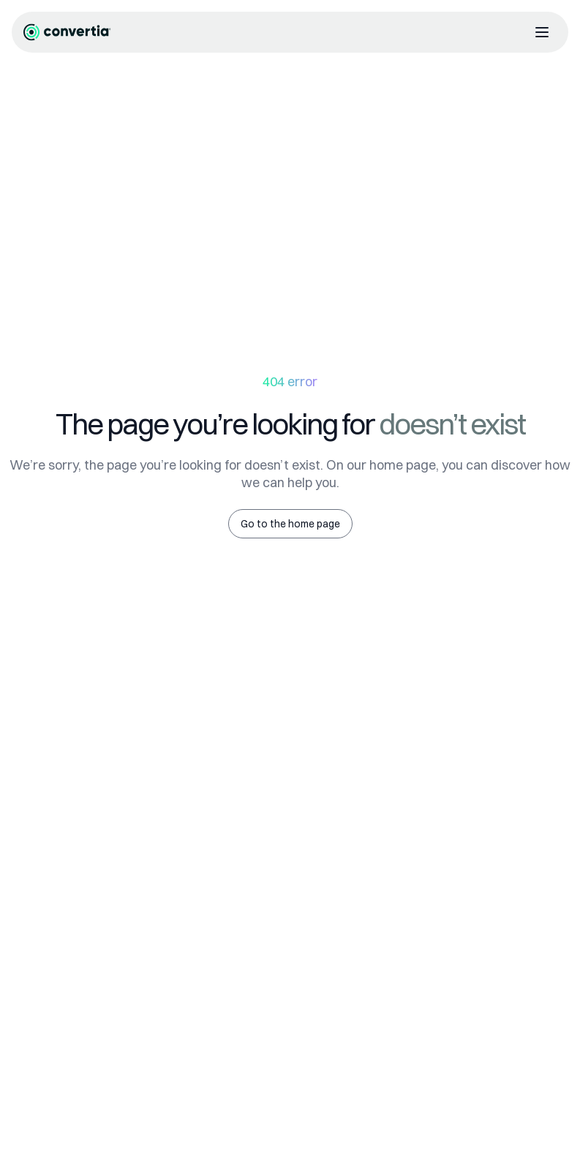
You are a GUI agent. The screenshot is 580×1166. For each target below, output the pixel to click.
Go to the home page (290, 523)
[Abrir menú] (542, 32)
